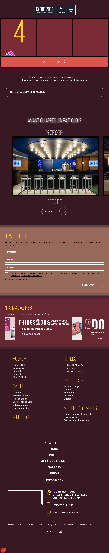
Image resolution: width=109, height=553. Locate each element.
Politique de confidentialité (65, 526)
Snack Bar (69, 393)
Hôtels (70, 360)
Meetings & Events (80, 409)
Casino (19, 387)
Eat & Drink (74, 381)
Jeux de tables (20, 399)
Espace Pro (54, 481)
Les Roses (69, 390)
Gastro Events (20, 372)
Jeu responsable (21, 409)
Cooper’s (68, 396)
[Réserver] (61, 10)
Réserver (48, 212)
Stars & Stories (20, 378)
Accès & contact (54, 462)
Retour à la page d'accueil (54, 92)
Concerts (17, 375)
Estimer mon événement (77, 421)
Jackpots (17, 393)
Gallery (54, 468)
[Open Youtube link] (83, 437)
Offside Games (20, 405)
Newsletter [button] (54, 444)
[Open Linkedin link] (64, 437)
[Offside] (55, 200)
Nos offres (69, 368)
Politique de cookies (84, 526)
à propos (21, 418)
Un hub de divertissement (77, 415)
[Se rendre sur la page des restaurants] (64, 212)
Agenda (19, 360)
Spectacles (18, 368)
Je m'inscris (92, 286)
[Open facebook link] (26, 437)
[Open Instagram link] (45, 437)
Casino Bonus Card (22, 402)
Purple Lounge (71, 387)
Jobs (54, 450)
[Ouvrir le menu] (71, 10)
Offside (67, 399)
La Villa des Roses (73, 372)
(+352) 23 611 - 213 (63, 506)
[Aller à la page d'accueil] (44, 10)
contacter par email (65, 513)
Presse (54, 456)
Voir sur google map (66, 499)
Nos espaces (70, 418)
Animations (19, 365)
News (54, 474)
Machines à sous (21, 396)
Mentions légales (48, 526)
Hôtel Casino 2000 (73, 365)
